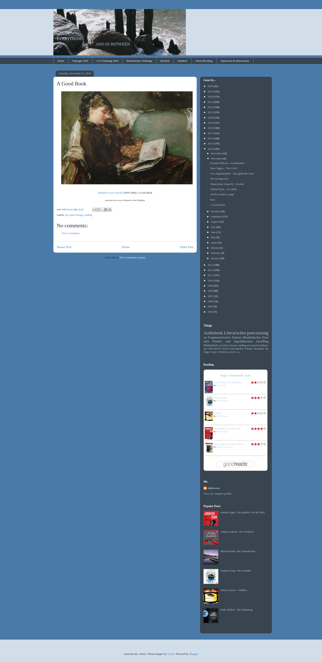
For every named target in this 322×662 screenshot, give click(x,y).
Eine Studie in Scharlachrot (228, 444)
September (217, 216)
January (215, 258)
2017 (211, 133)
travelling (262, 341)
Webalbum (223, 352)
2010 (211, 280)
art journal (252, 345)
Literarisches (235, 332)
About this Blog (203, 60)
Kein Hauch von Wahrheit (228, 382)
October (215, 211)
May (213, 237)
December (217, 153)
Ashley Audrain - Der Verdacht (237, 531)
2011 (211, 275)
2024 (211, 96)
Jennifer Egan (222, 431)
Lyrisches (223, 345)
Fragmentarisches (219, 337)
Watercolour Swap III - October (227, 184)
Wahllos (218, 413)
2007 (211, 296)
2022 (211, 107)
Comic (213, 351)
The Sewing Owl (219, 178)
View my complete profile (217, 493)
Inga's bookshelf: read (235, 375)
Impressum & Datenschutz (235, 60)
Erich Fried (228, 348)
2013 (211, 264)
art (66, 214)
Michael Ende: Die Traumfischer (237, 551)
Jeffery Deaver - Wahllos (233, 590)
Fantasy (237, 337)
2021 (211, 112)
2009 (211, 285)
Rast (212, 199)
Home (61, 60)
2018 (211, 127)
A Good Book (217, 204)
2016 (211, 138)
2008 (211, 290)
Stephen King (222, 401)
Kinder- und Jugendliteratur (233, 341)
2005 (211, 306)
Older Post (186, 247)
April (214, 242)
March (214, 247)
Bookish (164, 60)
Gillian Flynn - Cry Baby (223, 189)
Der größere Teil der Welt (227, 428)
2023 (211, 101)
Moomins (259, 348)
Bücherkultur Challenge (139, 60)
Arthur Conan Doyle (224, 447)
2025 (211, 91)
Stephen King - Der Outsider (235, 570)
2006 (211, 301)
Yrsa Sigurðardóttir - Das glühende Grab (232, 173)
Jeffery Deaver (222, 416)
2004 (211, 311)
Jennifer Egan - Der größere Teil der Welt (242, 512)
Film (211, 348)
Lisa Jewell (220, 385)
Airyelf (171, 653)
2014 (211, 148)
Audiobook (213, 332)
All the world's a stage (222, 194)
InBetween (214, 488)
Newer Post (64, 247)
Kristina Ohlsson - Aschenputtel (227, 163)
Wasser (233, 345)
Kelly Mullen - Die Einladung (236, 609)
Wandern (182, 60)
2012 (211, 270)
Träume (249, 348)
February (216, 252)
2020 (211, 117)
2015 (211, 143)
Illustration (210, 345)
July (213, 227)
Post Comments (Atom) (132, 257)
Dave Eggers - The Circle (223, 168)
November (217, 158)
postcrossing (76, 214)
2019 (211, 122)
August (215, 221)
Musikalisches (252, 337)
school (232, 352)
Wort (238, 352)
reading (88, 214)
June (213, 232)
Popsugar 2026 (80, 60)
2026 (211, 86)
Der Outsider (221, 397)
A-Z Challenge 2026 (107, 60)
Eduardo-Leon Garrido (110, 192)
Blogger (193, 653)
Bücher (240, 348)
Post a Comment (70, 233)
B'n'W (218, 348)
